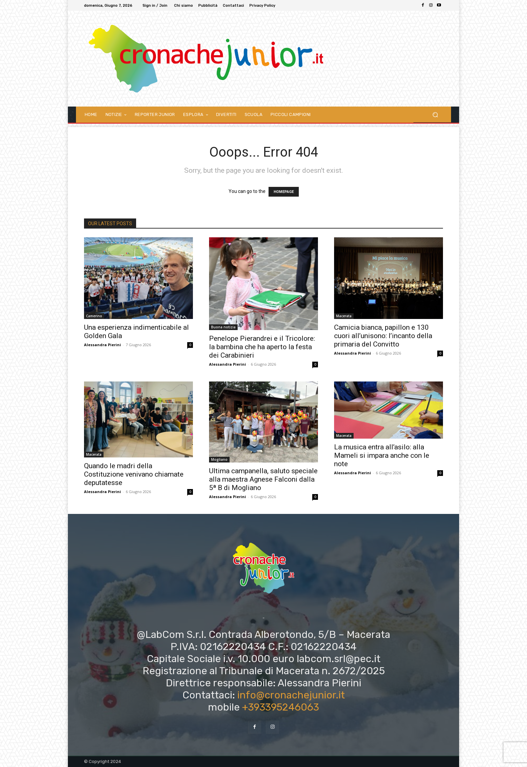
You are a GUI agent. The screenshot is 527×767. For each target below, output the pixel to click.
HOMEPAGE (284, 192)
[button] (435, 114)
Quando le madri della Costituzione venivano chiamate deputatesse (134, 474)
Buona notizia (223, 327)
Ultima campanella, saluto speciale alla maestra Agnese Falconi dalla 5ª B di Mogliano (263, 479)
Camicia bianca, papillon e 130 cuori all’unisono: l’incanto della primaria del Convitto (383, 335)
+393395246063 (280, 707)
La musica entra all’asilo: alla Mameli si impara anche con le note (381, 455)
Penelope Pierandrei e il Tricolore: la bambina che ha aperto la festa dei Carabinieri (262, 346)
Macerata (344, 316)
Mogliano (219, 459)
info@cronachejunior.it (291, 695)
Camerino (94, 316)
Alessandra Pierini (102, 344)
